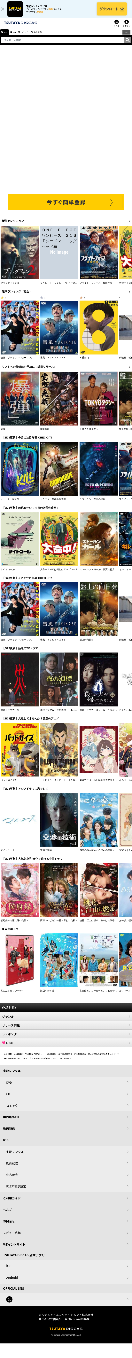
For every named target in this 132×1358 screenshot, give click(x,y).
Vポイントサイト (14, 1247)
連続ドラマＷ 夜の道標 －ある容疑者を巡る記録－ (68, 713)
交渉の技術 (46, 853)
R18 (126, 35)
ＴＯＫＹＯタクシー (90, 432)
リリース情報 (66, 1028)
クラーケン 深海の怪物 (92, 502)
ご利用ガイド (12, 1201)
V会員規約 (18, 1057)
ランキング (66, 1037)
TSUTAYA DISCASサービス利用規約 (40, 1057)
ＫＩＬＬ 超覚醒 (10, 502)
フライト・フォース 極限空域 (96, 286)
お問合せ (9, 1224)
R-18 (66, 1046)
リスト (117, 29)
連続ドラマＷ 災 (10, 713)
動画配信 (9, 1132)
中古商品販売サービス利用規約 (72, 1057)
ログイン (126, 29)
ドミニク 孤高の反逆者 (53, 502)
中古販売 (12, 1178)
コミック (31, 35)
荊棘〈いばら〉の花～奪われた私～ (59, 923)
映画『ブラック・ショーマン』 (17, 361)
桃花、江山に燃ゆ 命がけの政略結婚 (99, 923)
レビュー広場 (12, 1236)
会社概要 (8, 1057)
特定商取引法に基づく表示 (15, 1061)
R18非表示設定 (16, 1189)
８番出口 (84, 361)
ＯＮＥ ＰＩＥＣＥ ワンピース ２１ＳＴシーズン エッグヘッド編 (77, 286)
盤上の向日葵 (87, 642)
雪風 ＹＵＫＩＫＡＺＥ (53, 361)
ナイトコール (8, 572)
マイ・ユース (8, 853)
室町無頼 (45, 432)
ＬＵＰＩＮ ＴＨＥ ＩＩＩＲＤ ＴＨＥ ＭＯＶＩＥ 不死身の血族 (77, 783)
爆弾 (3, 432)
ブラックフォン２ (10, 286)
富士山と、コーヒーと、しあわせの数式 (101, 993)
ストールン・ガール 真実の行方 (97, 572)
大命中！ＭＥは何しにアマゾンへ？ (59, 572)
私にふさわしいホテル (12, 993)
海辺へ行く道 (47, 993)
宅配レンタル (15, 1155)
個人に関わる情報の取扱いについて (103, 1057)
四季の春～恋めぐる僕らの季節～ (97, 853)
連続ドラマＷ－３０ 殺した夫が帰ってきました (105, 713)
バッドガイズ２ (9, 783)
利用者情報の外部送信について (43, 1061)
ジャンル (66, 1019)
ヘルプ (7, 1213)
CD (18, 35)
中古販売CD (48, 35)
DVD (7, 35)
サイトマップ (65, 1061)
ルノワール (125, 993)
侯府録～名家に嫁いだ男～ (15, 923)
